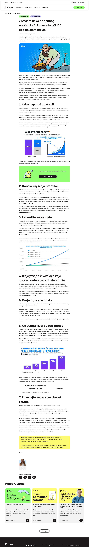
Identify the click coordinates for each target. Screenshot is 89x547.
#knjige (20, 452)
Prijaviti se (81, 2)
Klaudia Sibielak (22, 34)
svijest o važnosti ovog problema (38, 333)
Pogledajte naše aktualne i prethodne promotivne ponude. (49, 447)
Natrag (7, 13)
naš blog (55, 420)
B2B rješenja (13, 2)
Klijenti (6, 2)
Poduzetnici (20, 2)
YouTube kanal (63, 420)
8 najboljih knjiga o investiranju (45, 431)
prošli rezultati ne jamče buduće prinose (45, 439)
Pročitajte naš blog (59, 319)
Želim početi (59, 388)
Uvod (13, 13)
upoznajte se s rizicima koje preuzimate (40, 441)
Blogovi (18, 13)
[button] (73, 2)
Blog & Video (45, 7)
